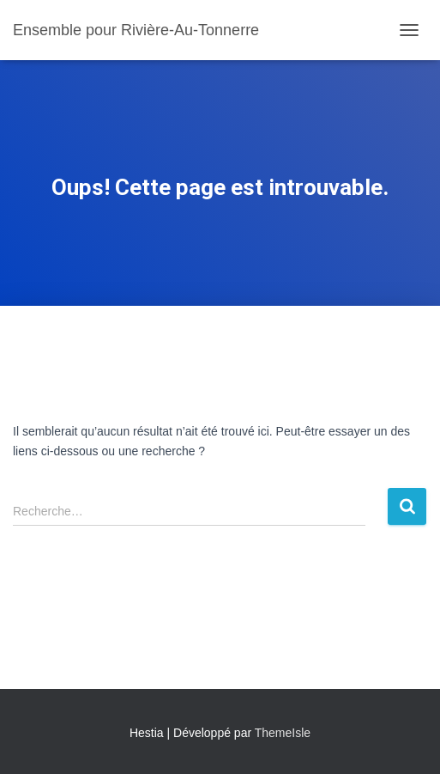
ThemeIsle (282, 733)
